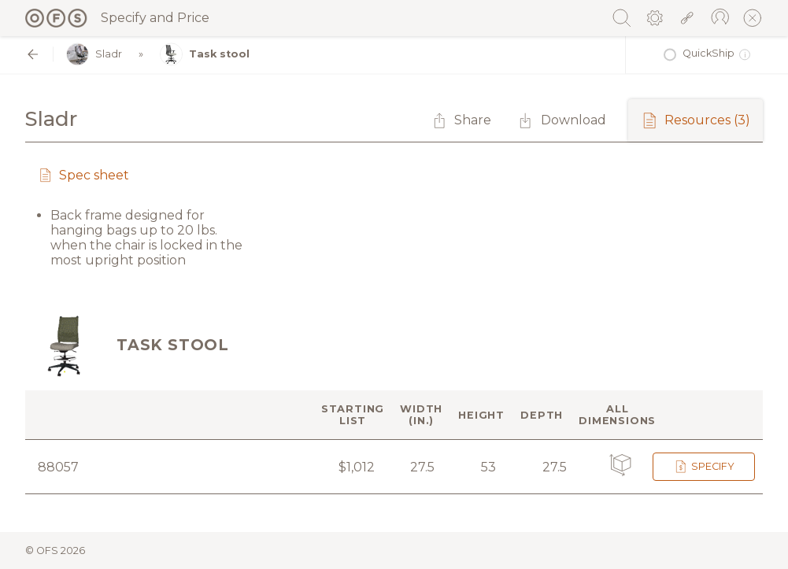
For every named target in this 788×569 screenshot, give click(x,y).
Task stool (205, 54)
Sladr (94, 54)
